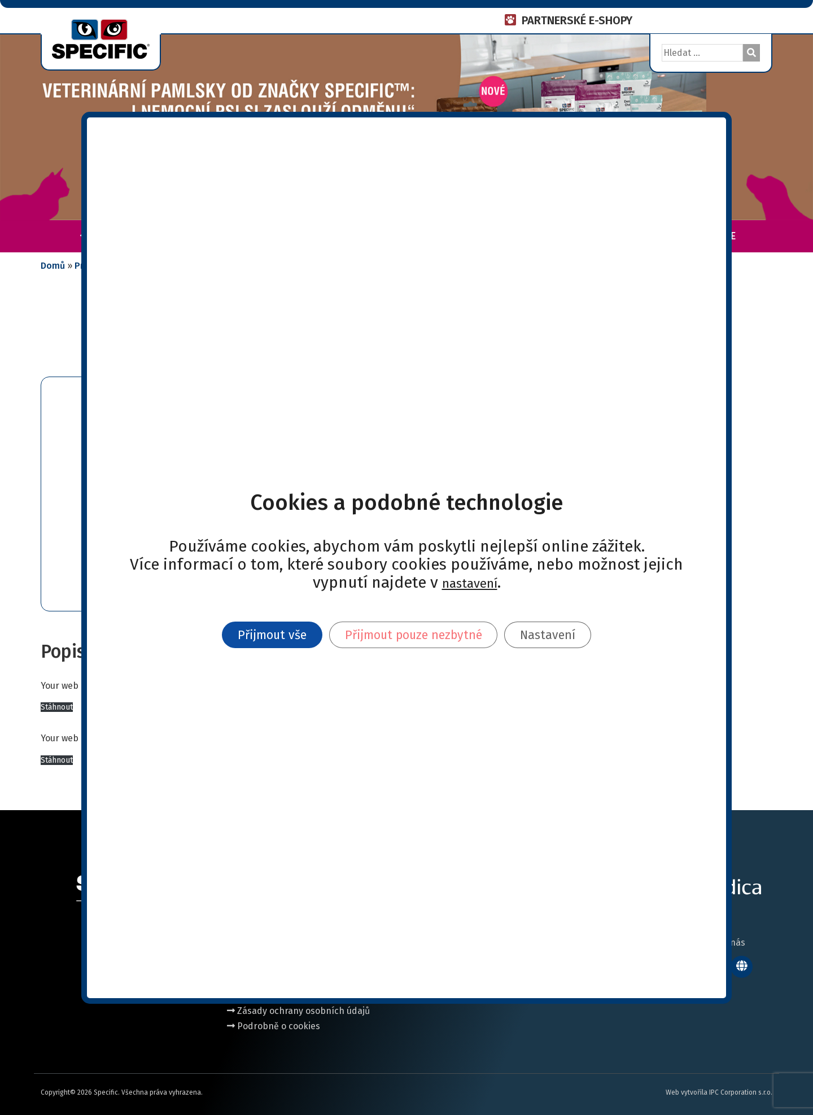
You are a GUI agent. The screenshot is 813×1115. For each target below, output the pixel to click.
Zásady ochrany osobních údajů (298, 1010)
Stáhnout (57, 707)
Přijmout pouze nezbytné (415, 634)
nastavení (470, 581)
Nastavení (562, 634)
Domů (53, 265)
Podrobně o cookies (273, 1026)
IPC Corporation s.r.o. (740, 1092)
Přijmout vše (258, 634)
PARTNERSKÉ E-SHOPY (577, 20)
